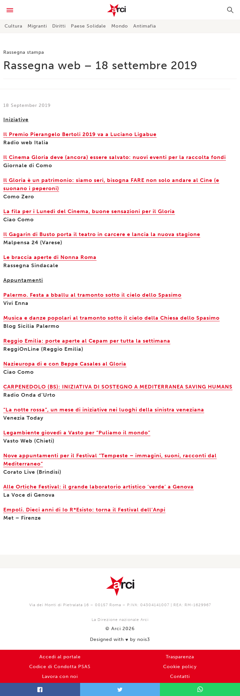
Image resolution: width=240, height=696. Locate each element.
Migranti (37, 26)
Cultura (13, 26)
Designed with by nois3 (120, 640)
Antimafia (144, 26)
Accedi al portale (60, 657)
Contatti (180, 676)
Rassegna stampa (23, 52)
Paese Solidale (88, 26)
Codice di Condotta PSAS (60, 666)
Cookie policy (180, 666)
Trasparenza (180, 657)
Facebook (40, 689)
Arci (120, 10)
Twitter (120, 689)
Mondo (119, 26)
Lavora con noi (60, 676)
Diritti (59, 26)
